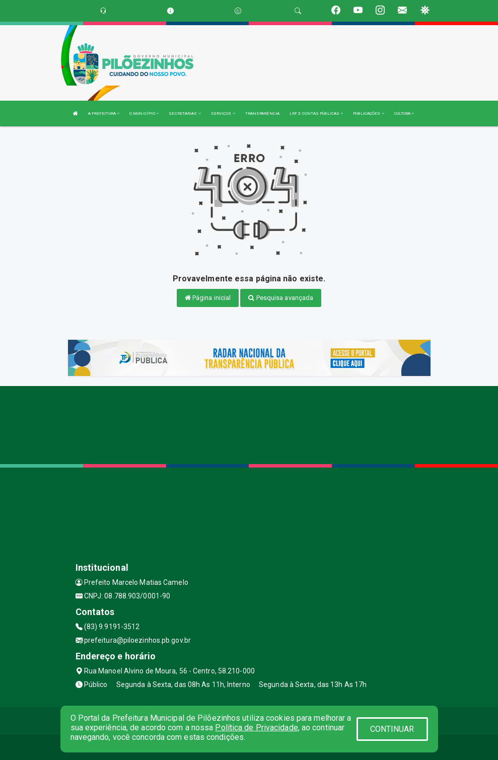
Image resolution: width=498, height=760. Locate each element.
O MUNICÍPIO (144, 113)
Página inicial (208, 297)
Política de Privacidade (256, 727)
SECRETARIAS (184, 113)
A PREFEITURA (103, 113)
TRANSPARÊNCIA (262, 113)
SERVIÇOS (223, 113)
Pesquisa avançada (280, 297)
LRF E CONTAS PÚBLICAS (316, 113)
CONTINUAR (392, 729)
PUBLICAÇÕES (368, 113)
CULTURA (404, 113)
